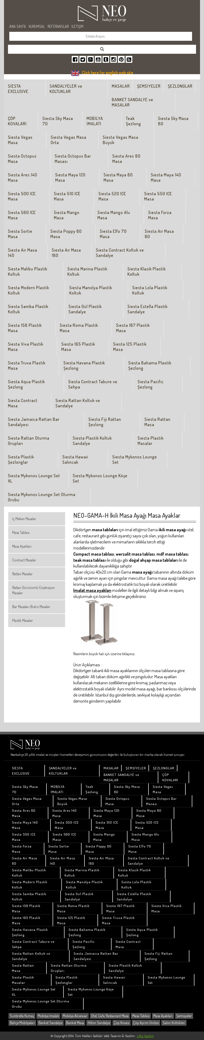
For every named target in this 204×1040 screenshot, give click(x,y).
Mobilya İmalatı (48, 1016)
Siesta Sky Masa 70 (57, 121)
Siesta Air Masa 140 (22, 252)
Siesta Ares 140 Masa (22, 177)
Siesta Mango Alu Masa (113, 215)
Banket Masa (75, 1022)
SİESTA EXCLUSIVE (18, 88)
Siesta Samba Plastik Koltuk (28, 309)
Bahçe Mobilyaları (22, 1022)
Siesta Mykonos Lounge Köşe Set (100, 478)
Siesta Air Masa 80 (159, 234)
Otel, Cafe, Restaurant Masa (110, 1016)
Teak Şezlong (133, 121)
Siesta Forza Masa (160, 215)
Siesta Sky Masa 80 (173, 121)
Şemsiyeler (184, 1016)
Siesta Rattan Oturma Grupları (28, 440)
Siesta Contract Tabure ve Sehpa (92, 384)
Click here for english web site (107, 72)
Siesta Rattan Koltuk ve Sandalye (78, 403)
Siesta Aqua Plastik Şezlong (26, 384)
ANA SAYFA (17, 26)
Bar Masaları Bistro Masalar (31, 606)
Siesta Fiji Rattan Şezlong (104, 422)
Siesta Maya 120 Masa (70, 177)
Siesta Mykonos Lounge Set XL (34, 478)
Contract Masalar (24, 560)
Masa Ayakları (22, 546)
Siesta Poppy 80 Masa (66, 234)
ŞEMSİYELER (149, 86)
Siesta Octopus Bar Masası (73, 158)
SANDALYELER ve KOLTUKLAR (66, 88)
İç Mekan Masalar (24, 518)
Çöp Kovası (121, 1022)
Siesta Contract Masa (22, 403)
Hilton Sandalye (99, 1022)
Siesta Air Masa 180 (66, 252)
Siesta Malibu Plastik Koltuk (27, 271)
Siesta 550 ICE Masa (158, 196)
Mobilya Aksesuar (75, 1016)
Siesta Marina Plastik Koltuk (87, 271)
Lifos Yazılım (145, 1036)
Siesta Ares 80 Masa (126, 158)
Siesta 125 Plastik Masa (130, 346)
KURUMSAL (37, 26)
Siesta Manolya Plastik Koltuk (90, 290)
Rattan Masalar (22, 574)
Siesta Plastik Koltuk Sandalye (92, 440)
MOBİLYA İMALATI (95, 121)
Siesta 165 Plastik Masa (78, 346)
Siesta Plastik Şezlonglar (21, 459)
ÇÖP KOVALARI (17, 121)
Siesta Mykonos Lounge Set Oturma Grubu (41, 497)
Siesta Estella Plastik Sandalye (148, 309)
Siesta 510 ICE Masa (67, 196)
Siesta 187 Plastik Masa (133, 328)
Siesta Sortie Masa (20, 234)
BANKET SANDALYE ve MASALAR (132, 102)
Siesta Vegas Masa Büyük (120, 140)
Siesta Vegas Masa (20, 140)
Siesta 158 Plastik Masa (25, 328)
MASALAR (121, 86)
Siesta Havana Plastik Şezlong (84, 365)
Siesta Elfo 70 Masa (113, 234)
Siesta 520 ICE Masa (112, 196)
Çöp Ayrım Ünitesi (146, 1022)
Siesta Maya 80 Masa (118, 177)
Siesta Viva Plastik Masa (25, 346)
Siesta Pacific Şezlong (151, 384)
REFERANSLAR (58, 26)
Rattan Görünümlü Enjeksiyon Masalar (33, 590)
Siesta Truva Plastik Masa (26, 365)
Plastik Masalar (22, 620)
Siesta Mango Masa (66, 215)
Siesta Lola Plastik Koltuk (149, 290)
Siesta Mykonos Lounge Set (134, 459)
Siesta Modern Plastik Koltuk (28, 290)
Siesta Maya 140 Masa (166, 177)
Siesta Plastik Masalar (151, 440)
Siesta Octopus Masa (22, 158)
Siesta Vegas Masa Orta (68, 140)
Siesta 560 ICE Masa (22, 215)
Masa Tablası (20, 532)
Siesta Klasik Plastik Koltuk (147, 271)
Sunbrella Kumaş (22, 1016)
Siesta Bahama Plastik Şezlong (149, 365)
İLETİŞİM (77, 26)
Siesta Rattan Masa (157, 422)
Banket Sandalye (50, 1022)
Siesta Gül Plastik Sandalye (85, 309)
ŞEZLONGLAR (180, 86)
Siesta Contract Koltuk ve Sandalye (120, 252)
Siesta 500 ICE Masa (22, 196)
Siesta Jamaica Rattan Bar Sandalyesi (34, 422)
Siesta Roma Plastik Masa (79, 328)
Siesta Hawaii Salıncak (75, 459)
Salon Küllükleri (174, 1022)
